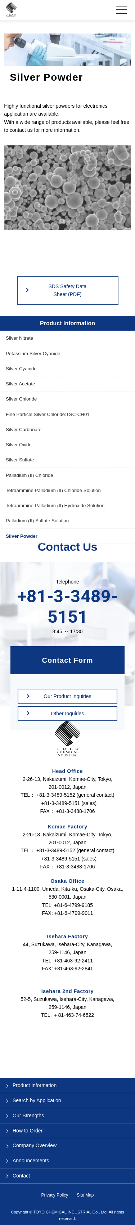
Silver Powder (21, 536)
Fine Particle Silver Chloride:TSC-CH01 (48, 414)
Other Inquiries (67, 713)
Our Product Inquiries (67, 696)
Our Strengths (28, 1115)
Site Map (85, 1195)
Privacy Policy (54, 1195)
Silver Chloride (21, 399)
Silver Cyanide (21, 368)
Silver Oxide (19, 444)
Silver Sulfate (20, 459)
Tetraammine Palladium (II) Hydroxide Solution (55, 505)
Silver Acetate (20, 383)
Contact (21, 1176)
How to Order (27, 1131)
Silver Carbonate (23, 429)
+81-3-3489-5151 (67, 606)
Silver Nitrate (19, 338)
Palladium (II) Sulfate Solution (37, 520)
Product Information (67, 323)
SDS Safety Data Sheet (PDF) (68, 290)
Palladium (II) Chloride (29, 475)
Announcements (31, 1160)
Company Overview (35, 1145)
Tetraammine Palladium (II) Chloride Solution (53, 490)
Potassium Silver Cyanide (33, 353)
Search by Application (37, 1100)
